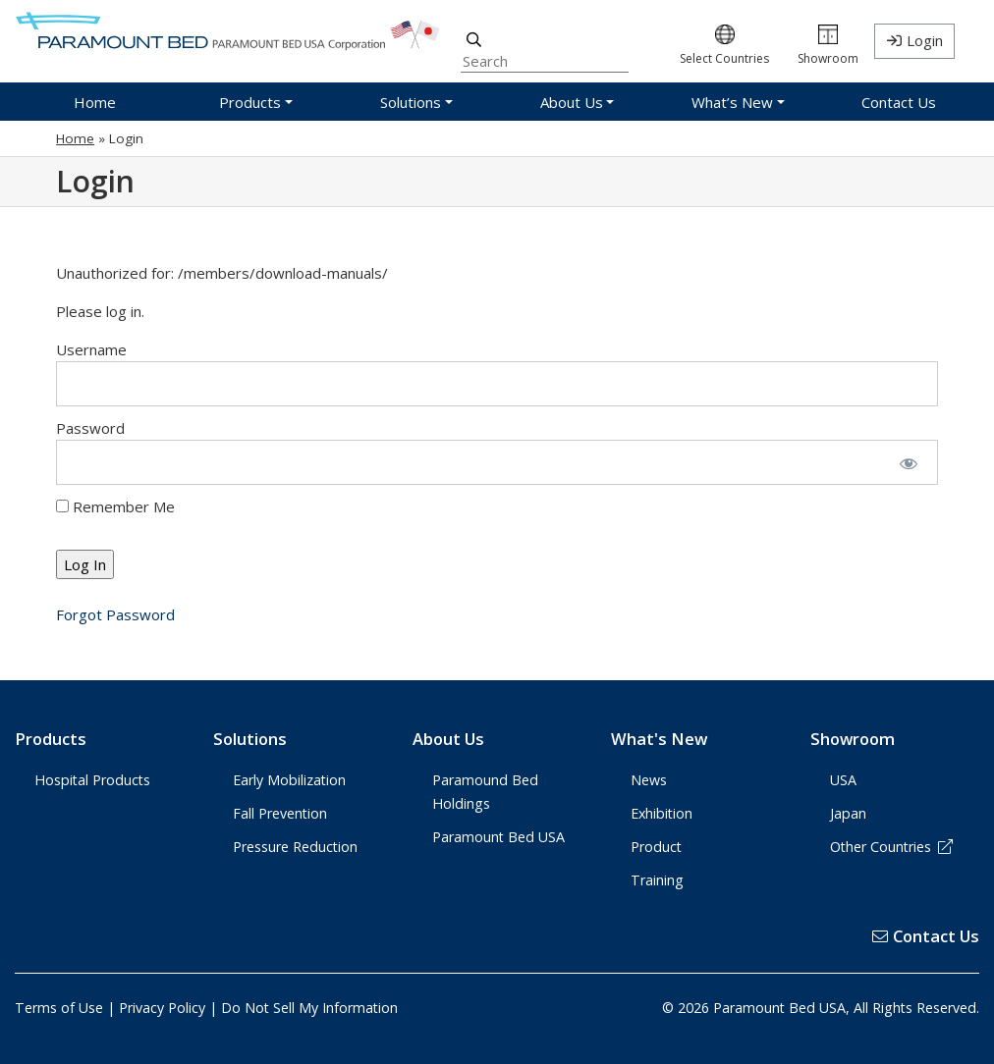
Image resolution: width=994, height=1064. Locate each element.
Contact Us (925, 936)
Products (50, 738)
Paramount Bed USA (498, 836)
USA (843, 780)
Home (75, 138)
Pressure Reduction (295, 846)
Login (925, 40)
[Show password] (908, 462)
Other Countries (892, 846)
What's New (659, 738)
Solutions (250, 738)
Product (656, 846)
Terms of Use (59, 1007)
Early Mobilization (289, 780)
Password (90, 428)
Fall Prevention (280, 813)
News (649, 780)
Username (91, 349)
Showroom (852, 738)
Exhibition (661, 813)
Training (657, 880)
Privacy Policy (162, 1007)
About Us (448, 738)
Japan (848, 813)
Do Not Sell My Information (309, 1007)
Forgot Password (115, 614)
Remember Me (115, 506)
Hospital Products (92, 780)
